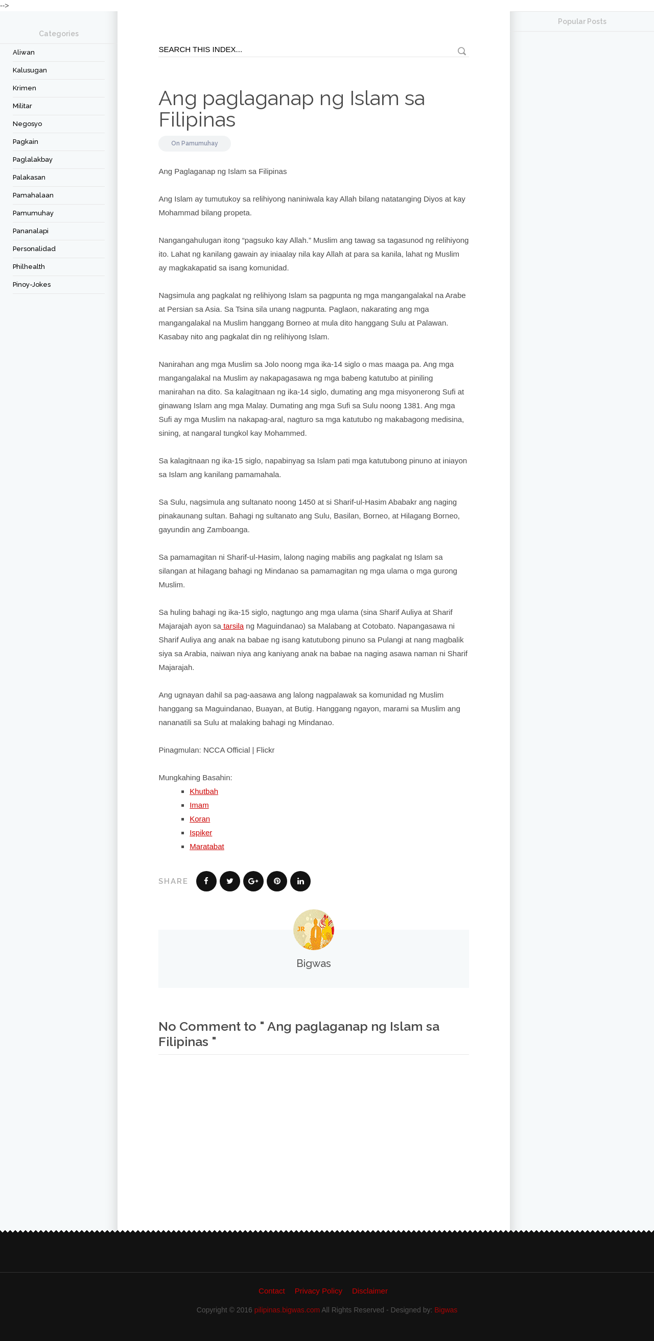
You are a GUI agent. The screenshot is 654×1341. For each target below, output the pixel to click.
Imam (199, 805)
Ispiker (201, 832)
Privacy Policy (318, 1290)
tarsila (232, 626)
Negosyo (27, 124)
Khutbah (204, 791)
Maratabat (207, 846)
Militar (22, 106)
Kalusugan (30, 70)
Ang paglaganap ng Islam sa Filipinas (291, 108)
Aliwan (24, 52)
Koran (200, 818)
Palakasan (29, 177)
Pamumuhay (33, 213)
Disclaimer (370, 1290)
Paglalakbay (33, 159)
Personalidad (34, 249)
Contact (272, 1290)
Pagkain (25, 141)
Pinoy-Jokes (32, 284)
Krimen (24, 88)
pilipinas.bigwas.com (287, 1310)
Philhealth (29, 266)
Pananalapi (31, 231)
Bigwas (445, 1310)
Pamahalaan (33, 195)
